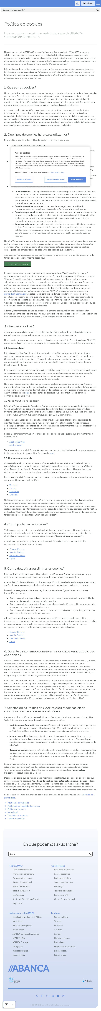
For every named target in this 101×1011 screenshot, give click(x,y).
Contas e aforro (61, 917)
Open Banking (18, 955)
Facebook (14, 491)
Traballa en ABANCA (21, 891)
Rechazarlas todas (24, 179)
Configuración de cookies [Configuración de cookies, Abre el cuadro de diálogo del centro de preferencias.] (55, 179)
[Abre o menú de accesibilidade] (6, 1004)
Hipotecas (58, 925)
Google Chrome (17, 549)
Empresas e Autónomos (64, 946)
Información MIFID (62, 895)
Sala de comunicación (22, 869)
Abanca (3, 3)
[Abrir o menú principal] (98, 3)
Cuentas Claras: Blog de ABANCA (27, 917)
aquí (27, 393)
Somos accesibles (14, 818)
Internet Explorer (17, 555)
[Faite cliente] (88, 3)
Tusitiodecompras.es (21, 951)
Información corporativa (23, 874)
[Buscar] (48, 10)
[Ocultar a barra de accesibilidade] (12, 1004)
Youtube (13, 485)
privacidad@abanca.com (15, 294)
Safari (12, 558)
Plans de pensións (62, 938)
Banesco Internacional (22, 882)
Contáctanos (18, 895)
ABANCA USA (18, 938)
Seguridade (17, 903)
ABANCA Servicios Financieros (25, 934)
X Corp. (13, 488)
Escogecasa (17, 946)
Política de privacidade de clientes (22, 806)
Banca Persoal (60, 951)
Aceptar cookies (77, 179)
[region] (50, 166)
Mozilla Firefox (16, 552)
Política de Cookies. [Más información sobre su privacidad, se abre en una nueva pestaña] (57, 172)
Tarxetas (57, 921)
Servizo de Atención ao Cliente (25, 899)
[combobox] (49, 854)
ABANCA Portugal (20, 942)
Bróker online (18, 929)
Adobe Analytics (17, 442)
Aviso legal (11, 812)
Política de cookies (15, 809)
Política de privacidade (16, 803)
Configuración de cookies (18, 264)
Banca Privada (60, 955)
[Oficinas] (77, 3)
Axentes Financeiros (21, 886)
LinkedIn (13, 494)
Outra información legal (64, 899)
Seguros (57, 934)
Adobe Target (15, 445)
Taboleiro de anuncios (16, 815)
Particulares (59, 942)
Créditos (58, 929)
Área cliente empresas (22, 925)
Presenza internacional (22, 878)
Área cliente (17, 921)
